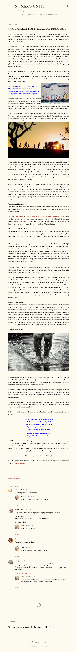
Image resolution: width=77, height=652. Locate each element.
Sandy (17, 561)
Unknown (18, 489)
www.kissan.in (20, 463)
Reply (17, 505)
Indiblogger (19, 216)
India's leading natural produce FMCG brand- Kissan (45, 216)
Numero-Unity (30, 6)
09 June (33, 547)
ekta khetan (25, 496)
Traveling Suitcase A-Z (23, 573)
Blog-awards (27, 15)
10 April (33, 496)
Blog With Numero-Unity (45, 15)
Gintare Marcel (44, 646)
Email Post (16, 478)
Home (17, 15)
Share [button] (10, 478)
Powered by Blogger (38, 642)
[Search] (67, 6)
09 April (25, 489)
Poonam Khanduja (21, 539)
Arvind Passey (20, 509)
